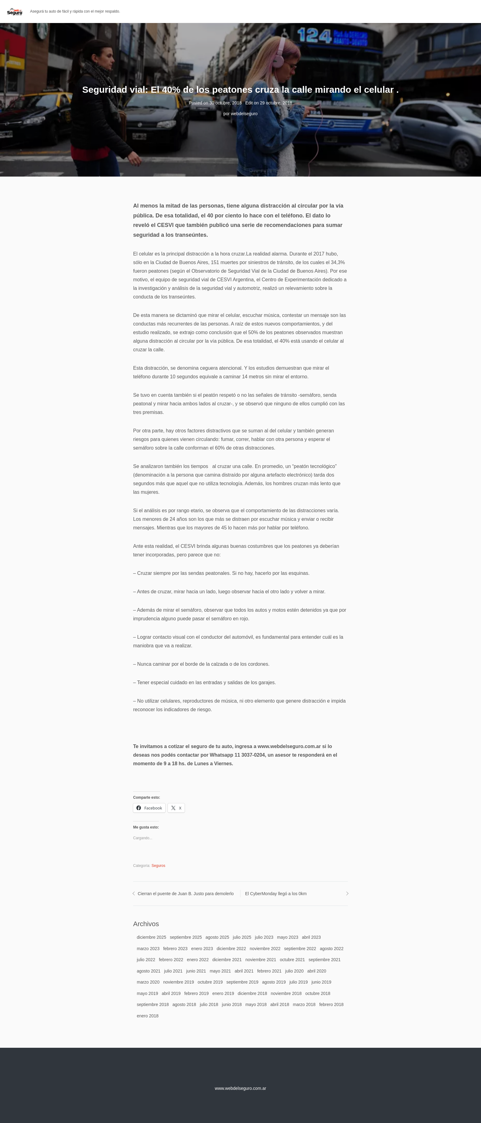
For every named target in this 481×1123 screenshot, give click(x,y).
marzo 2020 (148, 982)
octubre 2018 (317, 993)
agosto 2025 (217, 937)
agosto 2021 (148, 971)
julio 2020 (294, 971)
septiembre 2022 (300, 948)
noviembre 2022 (265, 948)
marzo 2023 (148, 948)
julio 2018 (209, 1004)
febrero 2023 (175, 948)
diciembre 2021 (227, 959)
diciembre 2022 (231, 948)
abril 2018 (279, 1004)
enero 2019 (223, 993)
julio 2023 (264, 937)
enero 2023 (202, 948)
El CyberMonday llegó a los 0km (276, 893)
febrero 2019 (196, 993)
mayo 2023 (287, 937)
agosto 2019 (274, 982)
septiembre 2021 (325, 959)
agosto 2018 (184, 1004)
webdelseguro (244, 113)
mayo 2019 (147, 993)
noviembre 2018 (286, 993)
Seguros (158, 866)
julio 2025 (242, 937)
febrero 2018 (331, 1004)
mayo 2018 (256, 1004)
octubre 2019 (210, 982)
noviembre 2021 (260, 959)
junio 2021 (196, 971)
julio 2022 (146, 959)
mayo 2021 (220, 971)
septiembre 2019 (242, 982)
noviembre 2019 (178, 982)
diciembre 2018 (252, 993)
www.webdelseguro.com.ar (240, 1088)
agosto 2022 (332, 948)
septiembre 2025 (186, 937)
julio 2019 (298, 982)
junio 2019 (321, 982)
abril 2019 (171, 993)
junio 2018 (232, 1004)
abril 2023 (311, 937)
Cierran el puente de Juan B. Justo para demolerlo (186, 893)
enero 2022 (198, 959)
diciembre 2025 (151, 937)
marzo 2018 (304, 1004)
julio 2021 (173, 971)
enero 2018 (148, 1015)
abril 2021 (244, 971)
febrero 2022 (171, 959)
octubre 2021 (292, 959)
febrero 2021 (269, 971)
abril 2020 (316, 971)
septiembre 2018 (153, 1004)
